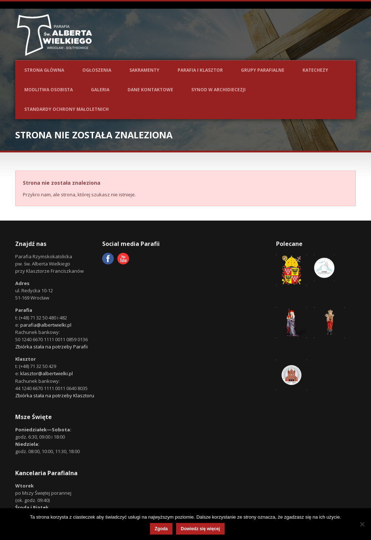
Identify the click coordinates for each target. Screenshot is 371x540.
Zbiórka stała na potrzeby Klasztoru (54, 395)
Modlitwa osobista (48, 90)
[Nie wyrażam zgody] (362, 524)
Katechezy (315, 70)
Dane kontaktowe (150, 90)
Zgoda (161, 528)
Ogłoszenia (96, 70)
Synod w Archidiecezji (218, 90)
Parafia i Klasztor (200, 70)
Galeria (100, 90)
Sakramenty (144, 70)
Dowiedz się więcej (200, 528)
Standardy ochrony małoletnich (66, 109)
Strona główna (44, 70)
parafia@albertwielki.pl (45, 325)
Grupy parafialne (262, 70)
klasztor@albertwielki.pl (46, 373)
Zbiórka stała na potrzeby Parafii (51, 346)
